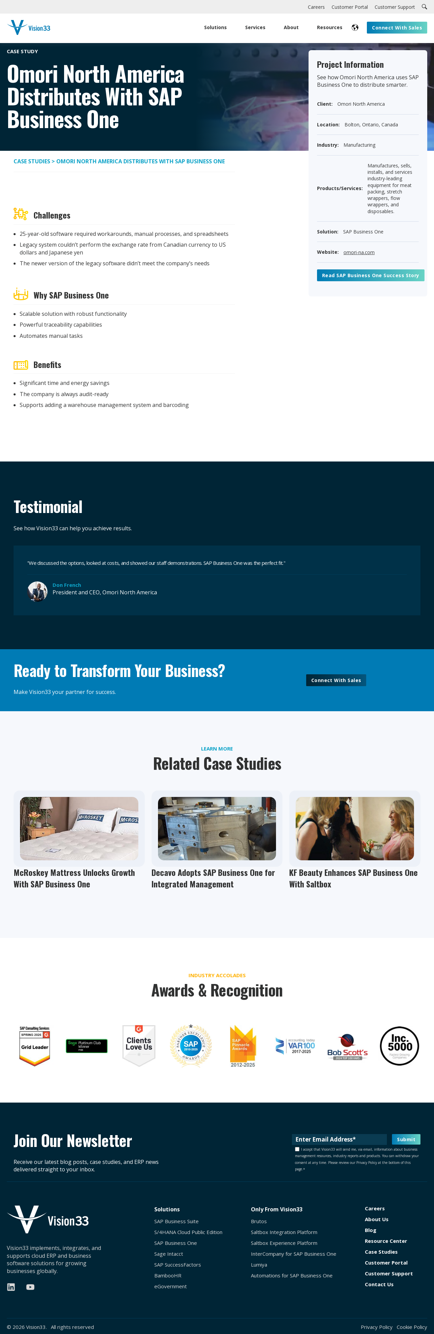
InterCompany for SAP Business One (293, 1254)
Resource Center (386, 1241)
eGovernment (170, 1286)
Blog (370, 1230)
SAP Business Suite (176, 1221)
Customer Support (389, 1273)
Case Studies (33, 161)
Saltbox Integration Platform (284, 1232)
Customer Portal (386, 1263)
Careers (375, 1208)
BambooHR (167, 1275)
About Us (377, 1219)
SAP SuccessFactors (177, 1265)
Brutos (259, 1221)
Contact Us (379, 1284)
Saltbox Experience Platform (284, 1243)
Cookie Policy (412, 1326)
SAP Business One (175, 1243)
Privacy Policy (377, 1326)
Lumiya (259, 1265)
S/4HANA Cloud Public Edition (188, 1232)
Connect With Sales (336, 680)
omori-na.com (359, 252)
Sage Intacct (168, 1254)
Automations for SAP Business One (292, 1275)
